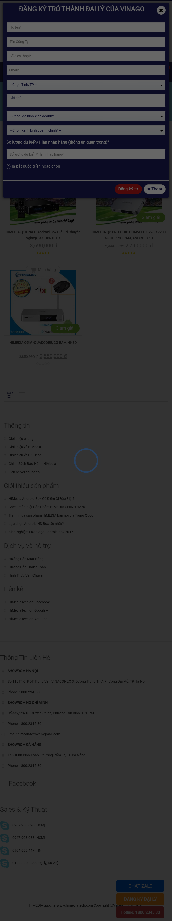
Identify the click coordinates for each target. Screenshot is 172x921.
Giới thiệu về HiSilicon (25, 455)
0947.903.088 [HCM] (28, 838)
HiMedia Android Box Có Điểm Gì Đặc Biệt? (41, 499)
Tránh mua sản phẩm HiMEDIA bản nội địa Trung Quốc (51, 515)
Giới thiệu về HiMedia (25, 447)
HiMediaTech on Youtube (28, 619)
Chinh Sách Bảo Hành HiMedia (32, 464)
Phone (67, 6)
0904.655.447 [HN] (27, 850)
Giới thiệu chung (21, 439)
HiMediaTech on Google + (28, 610)
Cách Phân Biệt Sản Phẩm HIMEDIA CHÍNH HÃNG (47, 507)
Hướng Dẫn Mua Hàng (26, 559)
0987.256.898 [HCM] (28, 825)
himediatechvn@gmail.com (30, 6)
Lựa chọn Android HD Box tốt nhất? (36, 524)
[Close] (161, 10)
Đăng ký (128, 188)
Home (14, 111)
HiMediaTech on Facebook (29, 602)
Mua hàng (47, 159)
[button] (10, 141)
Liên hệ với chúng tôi (24, 472)
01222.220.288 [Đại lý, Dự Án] (35, 863)
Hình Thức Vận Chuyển (26, 575)
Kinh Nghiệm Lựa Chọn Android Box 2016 (41, 532)
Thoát (154, 188)
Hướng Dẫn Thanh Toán (27, 567)
